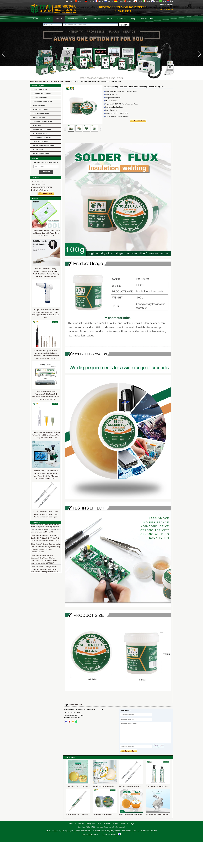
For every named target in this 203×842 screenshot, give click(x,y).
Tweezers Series (39, 105)
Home (35, 19)
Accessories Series (50, 81)
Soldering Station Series (42, 93)
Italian (148, 1)
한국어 (156, 1)
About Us (46, 19)
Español (120, 1)
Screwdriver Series (40, 97)
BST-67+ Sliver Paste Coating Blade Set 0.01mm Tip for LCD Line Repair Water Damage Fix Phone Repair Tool (46, 434)
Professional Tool (75, 705)
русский (110, 1)
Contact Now (46, 193)
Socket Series (38, 149)
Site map (115, 824)
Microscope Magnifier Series (43, 145)
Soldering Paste (64, 81)
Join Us (109, 19)
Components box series (42, 137)
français (101, 1)
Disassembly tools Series (42, 101)
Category (39, 81)
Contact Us (121, 19)
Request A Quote (166, 4)
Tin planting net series (41, 153)
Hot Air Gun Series (40, 89)
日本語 (139, 1)
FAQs (133, 19)
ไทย (171, 1)
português (130, 1)
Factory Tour (72, 19)
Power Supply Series (40, 109)
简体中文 (81, 1)
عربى (164, 1)
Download (96, 19)
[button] (200, 54)
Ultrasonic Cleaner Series (42, 121)
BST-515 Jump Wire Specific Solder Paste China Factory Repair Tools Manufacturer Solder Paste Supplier (46, 514)
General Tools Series (40, 141)
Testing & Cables (39, 117)
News (85, 19)
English (71, 1)
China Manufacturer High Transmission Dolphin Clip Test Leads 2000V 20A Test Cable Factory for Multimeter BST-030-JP (45, 539)
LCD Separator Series (41, 113)
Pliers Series (37, 125)
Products (59, 19)
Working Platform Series (42, 129)
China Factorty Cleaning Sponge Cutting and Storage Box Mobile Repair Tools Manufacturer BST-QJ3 (46, 233)
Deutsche (91, 1)
